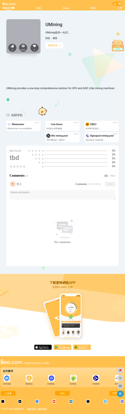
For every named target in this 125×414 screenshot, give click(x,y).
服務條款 (42, 409)
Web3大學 (8, 8)
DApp (66, 8)
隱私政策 (32, 409)
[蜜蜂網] (120, 370)
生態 (119, 8)
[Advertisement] (82, 66)
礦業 (55, 38)
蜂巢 (93, 8)
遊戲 (38, 8)
